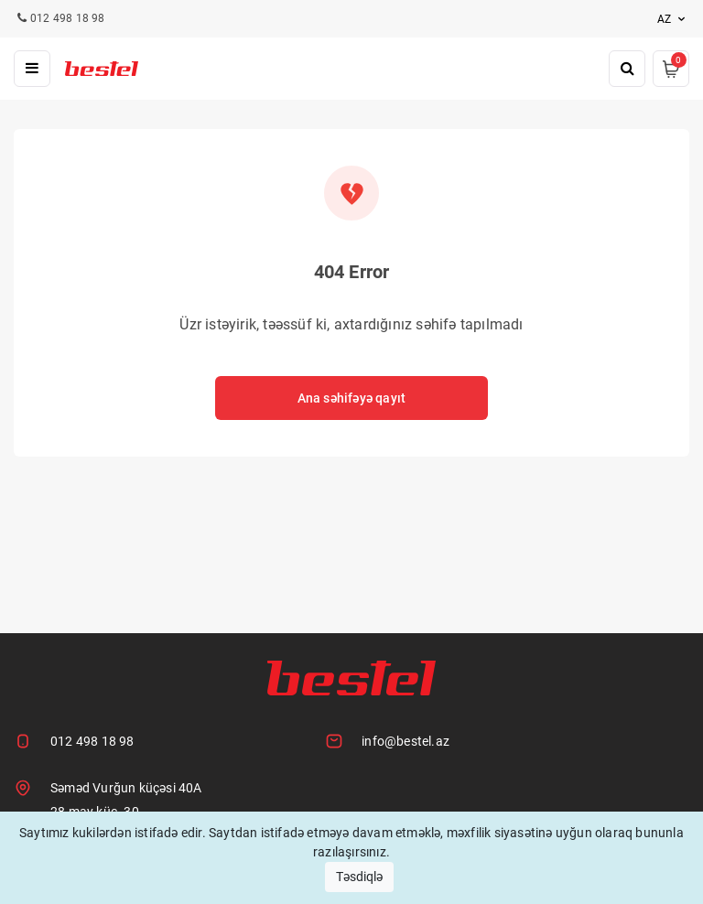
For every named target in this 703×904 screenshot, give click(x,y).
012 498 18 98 (92, 741)
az (673, 19)
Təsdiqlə (359, 876)
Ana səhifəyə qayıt (351, 398)
